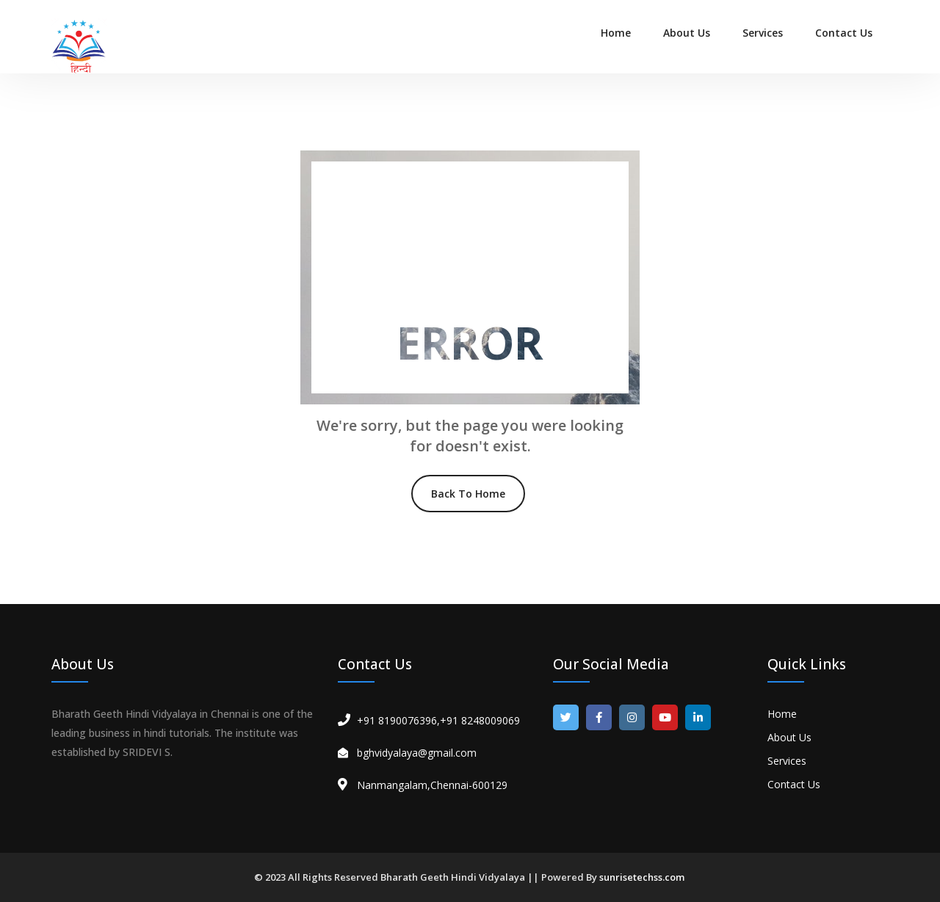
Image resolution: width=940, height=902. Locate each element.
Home (616, 33)
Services (762, 33)
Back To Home (468, 494)
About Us (686, 33)
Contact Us (843, 33)
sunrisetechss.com (641, 877)
